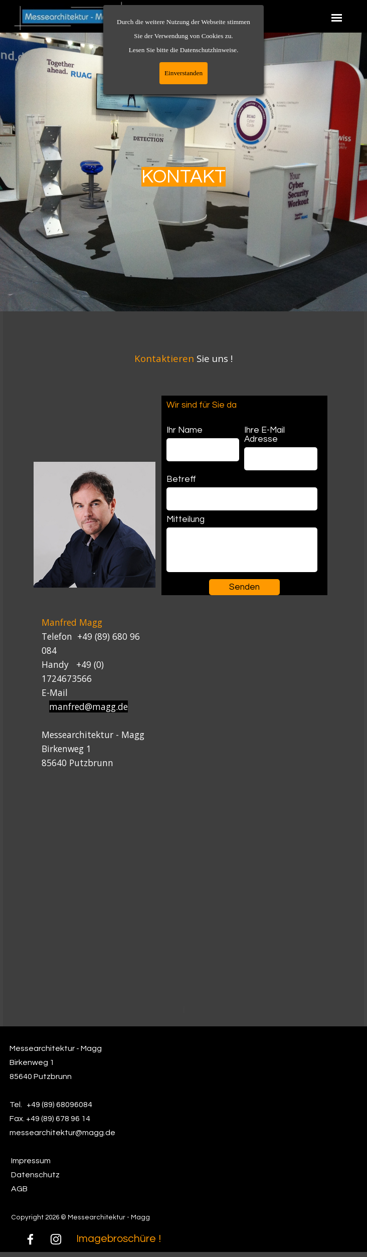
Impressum (31, 1161)
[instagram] (56, 1239)
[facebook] (30, 1239)
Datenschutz (35, 1175)
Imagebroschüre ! (118, 1238)
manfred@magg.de (88, 706)
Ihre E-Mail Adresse (264, 435)
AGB (19, 1189)
